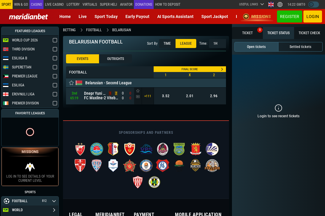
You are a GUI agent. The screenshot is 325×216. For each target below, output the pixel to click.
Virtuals (90, 4)
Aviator (126, 4)
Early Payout (137, 16)
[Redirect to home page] (28, 16)
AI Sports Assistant (175, 16)
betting (69, 30)
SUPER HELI (108, 4)
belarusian (121, 30)
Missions (257, 17)
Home (65, 16)
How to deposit (167, 4)
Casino (36, 4)
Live (83, 16)
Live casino (54, 4)
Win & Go (21, 4)
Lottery (73, 4)
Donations (143, 4)
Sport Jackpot (214, 16)
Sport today (106, 16)
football (94, 30)
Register (289, 16)
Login (312, 16)
